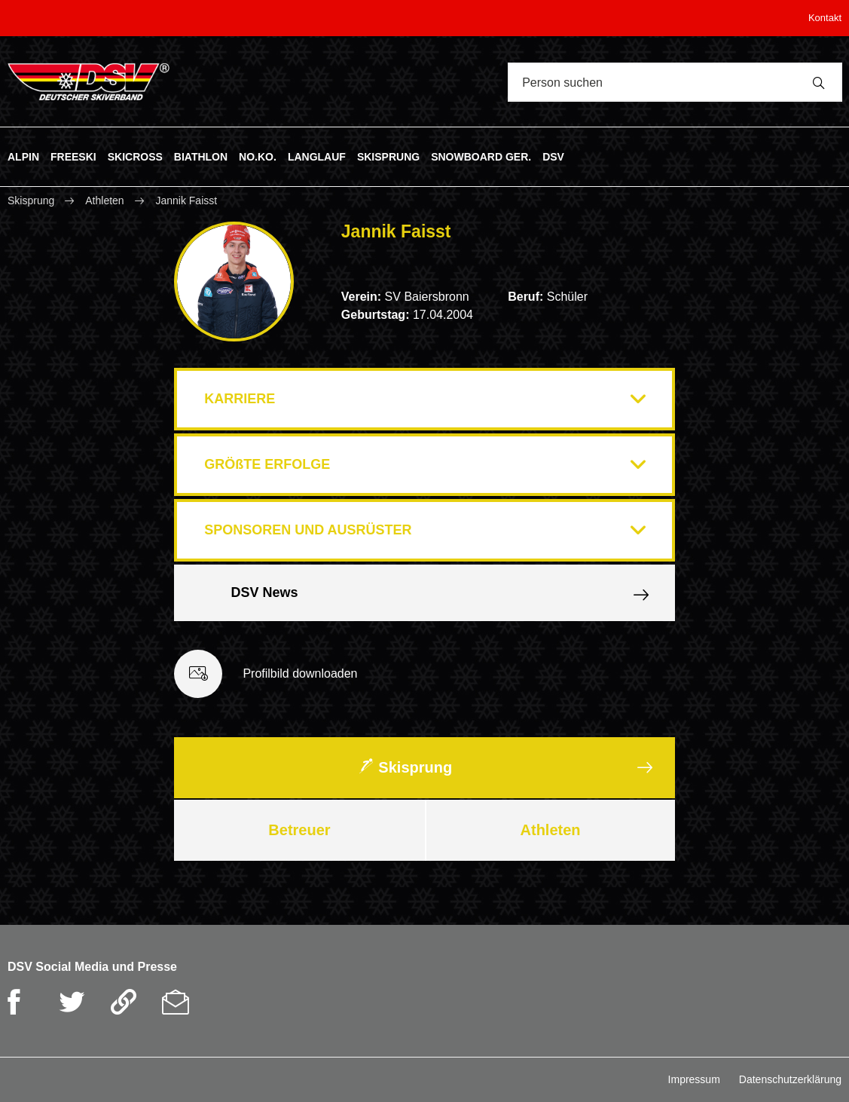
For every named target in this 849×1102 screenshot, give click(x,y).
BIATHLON (201, 156)
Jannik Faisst (186, 200)
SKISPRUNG (388, 156)
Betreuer (299, 830)
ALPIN (23, 156)
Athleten (104, 200)
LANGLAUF (317, 156)
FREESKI (73, 156)
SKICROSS (135, 156)
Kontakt (824, 17)
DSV (553, 156)
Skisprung (32, 200)
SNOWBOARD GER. (481, 156)
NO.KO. (257, 156)
